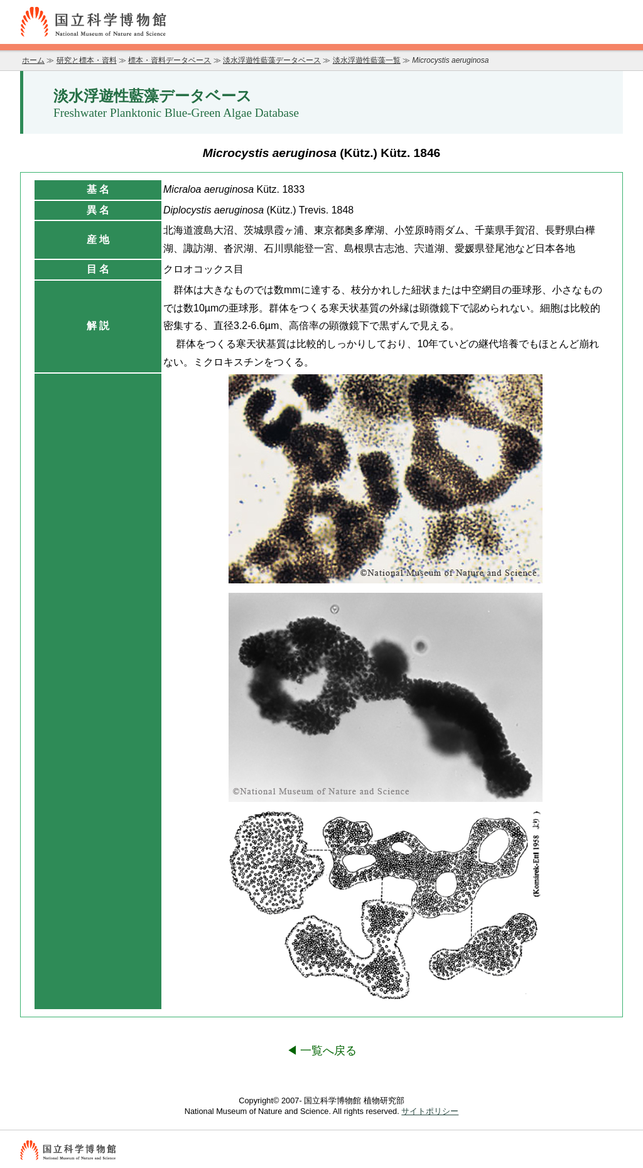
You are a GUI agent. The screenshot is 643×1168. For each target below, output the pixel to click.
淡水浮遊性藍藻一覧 (367, 60)
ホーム (33, 60)
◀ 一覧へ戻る (321, 1050)
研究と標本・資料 (87, 60)
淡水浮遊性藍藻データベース (272, 60)
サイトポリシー (429, 1111)
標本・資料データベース (169, 60)
